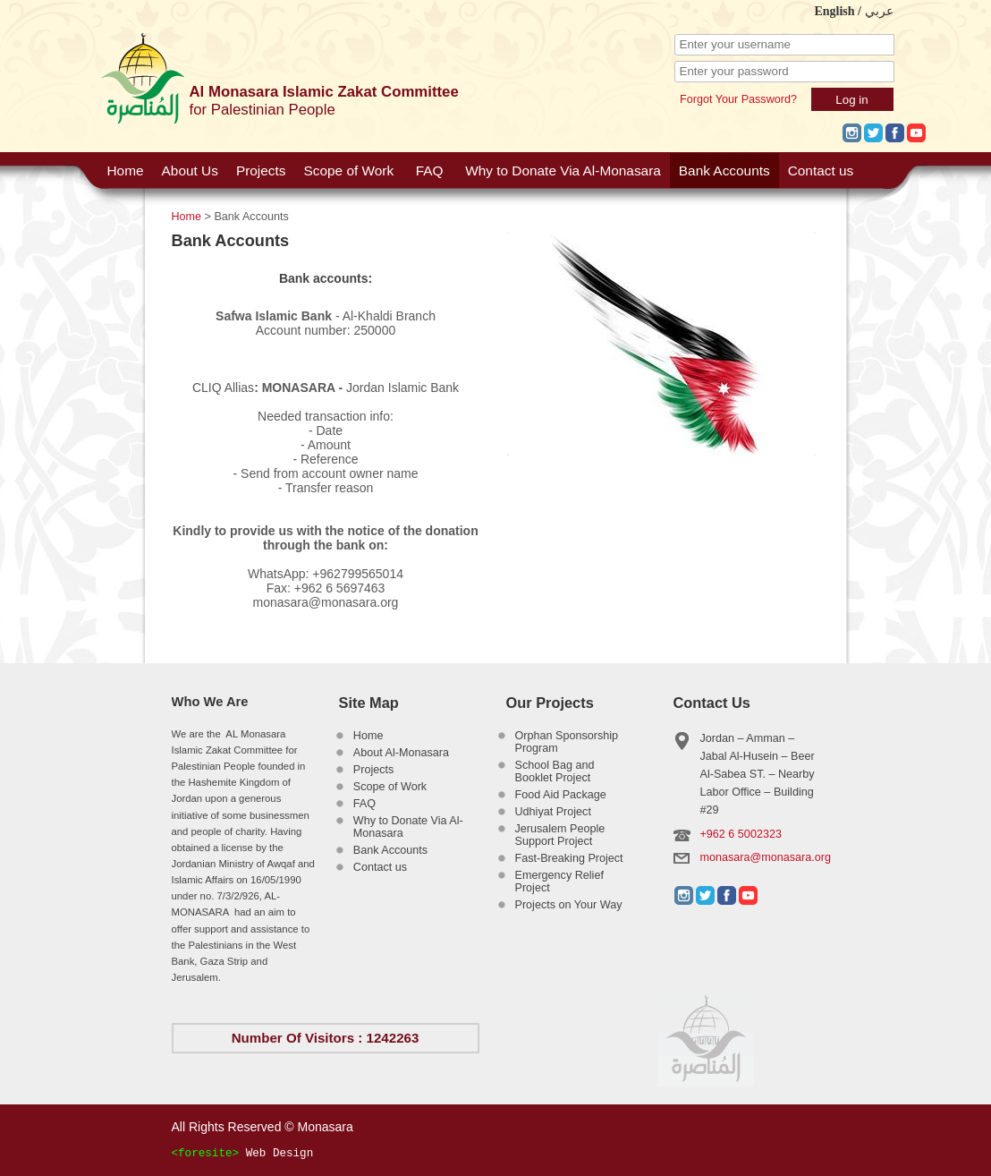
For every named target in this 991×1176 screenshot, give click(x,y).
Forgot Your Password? (738, 99)
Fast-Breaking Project (569, 858)
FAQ (430, 170)
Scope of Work (348, 170)
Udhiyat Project (553, 811)
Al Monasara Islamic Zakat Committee (324, 91)
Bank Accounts (724, 170)
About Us (190, 170)
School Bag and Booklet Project (555, 771)
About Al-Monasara (401, 752)
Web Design (280, 1153)
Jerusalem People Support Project (560, 835)
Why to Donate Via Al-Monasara (563, 170)
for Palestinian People (262, 109)
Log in (851, 100)
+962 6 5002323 (741, 834)
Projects (261, 170)
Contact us (821, 170)
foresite (205, 1153)
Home (125, 170)
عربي (879, 11)
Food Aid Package (560, 794)
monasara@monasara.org (766, 857)
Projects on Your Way (569, 905)
